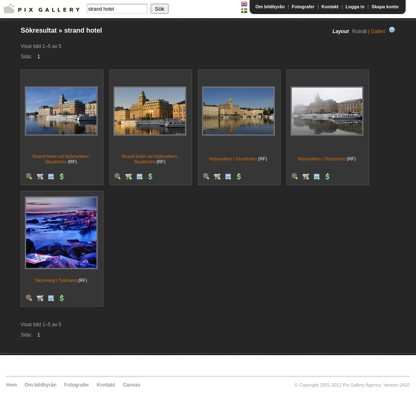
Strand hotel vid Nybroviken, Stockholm (149, 159)
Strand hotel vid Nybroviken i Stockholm (61, 159)
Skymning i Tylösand (56, 280)
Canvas (131, 385)
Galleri (378, 31)
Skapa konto (385, 6)
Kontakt (330, 6)
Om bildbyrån (270, 6)
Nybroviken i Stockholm (233, 158)
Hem (11, 385)
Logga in (355, 6)
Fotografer (303, 6)
